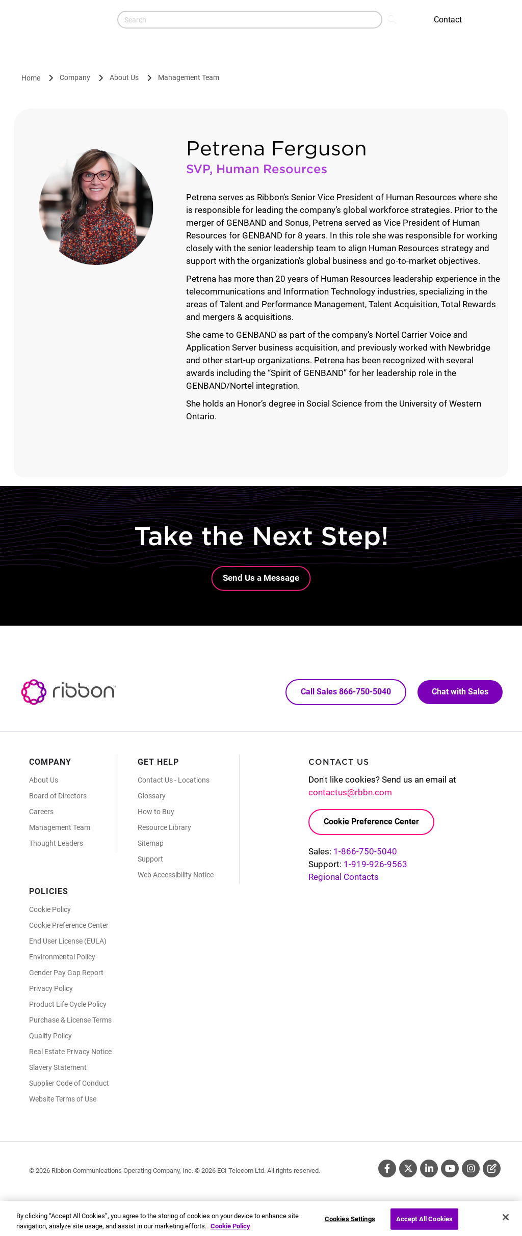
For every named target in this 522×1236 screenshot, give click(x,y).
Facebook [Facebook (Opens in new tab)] (387, 1168)
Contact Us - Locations (174, 780)
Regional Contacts (343, 877)
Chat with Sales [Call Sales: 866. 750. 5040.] (460, 691)
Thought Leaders (56, 843)
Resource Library (164, 827)
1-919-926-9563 (375, 864)
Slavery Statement (58, 1067)
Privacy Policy (51, 988)
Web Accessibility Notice (176, 875)
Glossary (152, 796)
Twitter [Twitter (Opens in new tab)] (408, 1168)
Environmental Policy (62, 957)
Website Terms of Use (62, 1099)
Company (75, 77)
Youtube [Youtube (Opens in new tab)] (450, 1168)
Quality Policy (50, 1036)
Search (392, 18)
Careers (41, 812)
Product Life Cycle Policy (68, 1004)
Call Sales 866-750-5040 (346, 691)
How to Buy (156, 812)
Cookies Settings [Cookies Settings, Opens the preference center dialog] (350, 1225)
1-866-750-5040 (365, 851)
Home (30, 78)
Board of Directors (58, 796)
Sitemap (151, 843)
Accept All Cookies (424, 1225)
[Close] (505, 1223)
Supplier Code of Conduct (69, 1083)
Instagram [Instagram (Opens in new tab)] (471, 1168)
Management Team (188, 77)
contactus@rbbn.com (350, 792)
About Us (124, 77)
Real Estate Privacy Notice (70, 1051)
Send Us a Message (261, 578)
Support (150, 859)
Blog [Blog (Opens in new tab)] (492, 1168)
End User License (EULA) (68, 941)
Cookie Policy (50, 909)
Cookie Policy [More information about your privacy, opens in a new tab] (230, 1231)
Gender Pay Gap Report (66, 973)
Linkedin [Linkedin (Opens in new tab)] (429, 1168)
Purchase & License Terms (70, 1020)
